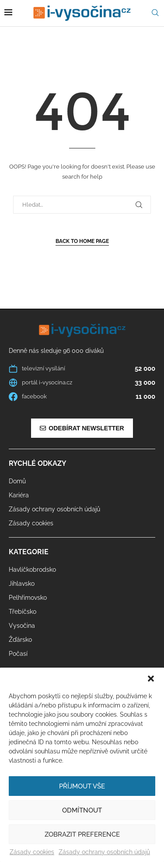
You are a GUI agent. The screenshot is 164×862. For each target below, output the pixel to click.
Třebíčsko (22, 612)
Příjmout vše (82, 786)
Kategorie (29, 552)
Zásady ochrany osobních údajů (104, 851)
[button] (151, 678)
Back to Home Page (82, 241)
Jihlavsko (22, 584)
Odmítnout (82, 810)
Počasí (18, 654)
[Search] (155, 13)
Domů (17, 481)
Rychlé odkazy (37, 463)
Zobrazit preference (82, 834)
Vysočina (22, 626)
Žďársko (20, 640)
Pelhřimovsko (28, 598)
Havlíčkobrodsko (32, 569)
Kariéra (19, 495)
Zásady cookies (32, 851)
